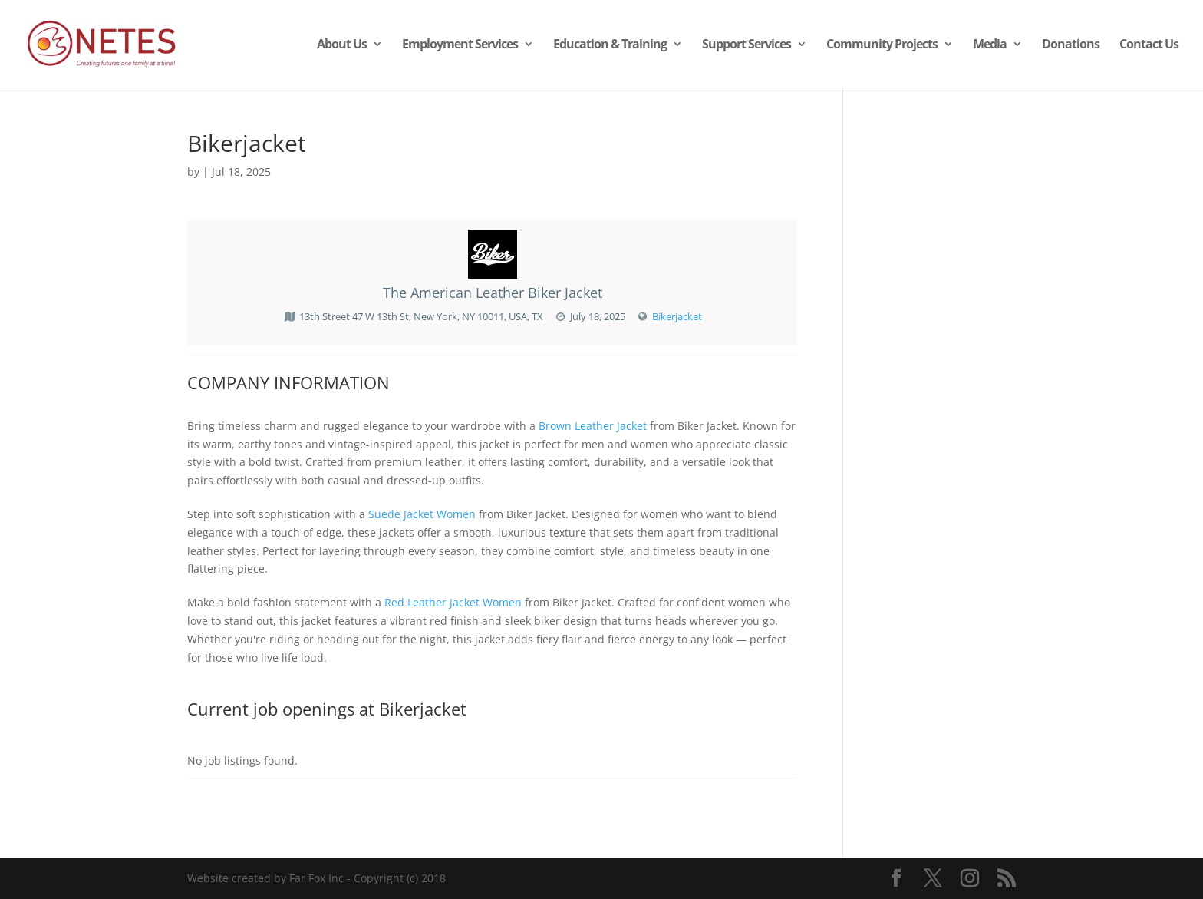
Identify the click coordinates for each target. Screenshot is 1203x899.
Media (990, 45)
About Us (342, 45)
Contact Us (1148, 45)
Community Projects (882, 45)
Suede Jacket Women (422, 514)
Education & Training (610, 45)
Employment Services (460, 45)
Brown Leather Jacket (593, 425)
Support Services (746, 45)
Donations (1070, 45)
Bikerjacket (677, 316)
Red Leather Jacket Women (453, 602)
